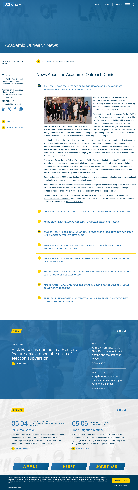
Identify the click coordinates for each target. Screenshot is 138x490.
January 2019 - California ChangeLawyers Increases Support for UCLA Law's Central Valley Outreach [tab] (85, 233)
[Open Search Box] (134, 4)
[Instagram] (21, 109)
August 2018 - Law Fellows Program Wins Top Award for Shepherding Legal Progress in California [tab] (84, 273)
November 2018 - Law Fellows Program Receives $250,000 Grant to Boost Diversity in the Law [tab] (82, 246)
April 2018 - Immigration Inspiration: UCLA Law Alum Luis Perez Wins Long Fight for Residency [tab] (83, 299)
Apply (91, 4)
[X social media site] (9, 109)
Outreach (48, 61)
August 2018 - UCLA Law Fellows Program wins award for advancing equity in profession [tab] (84, 286)
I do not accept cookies (120, 485)
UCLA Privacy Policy (14, 487)
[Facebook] (15, 109)
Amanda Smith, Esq (74, 202)
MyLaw (113, 4)
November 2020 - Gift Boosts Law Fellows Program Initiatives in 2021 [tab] (84, 211)
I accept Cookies (120, 481)
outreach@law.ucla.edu (12, 104)
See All (121, 331)
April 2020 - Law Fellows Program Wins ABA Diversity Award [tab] (78, 221)
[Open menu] (126, 4)
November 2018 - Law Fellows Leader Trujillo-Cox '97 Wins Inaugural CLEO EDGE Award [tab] (84, 259)
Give (102, 4)
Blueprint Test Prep (127, 103)
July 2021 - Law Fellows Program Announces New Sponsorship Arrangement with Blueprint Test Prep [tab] (80, 87)
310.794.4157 (8, 101)
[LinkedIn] (3, 109)
